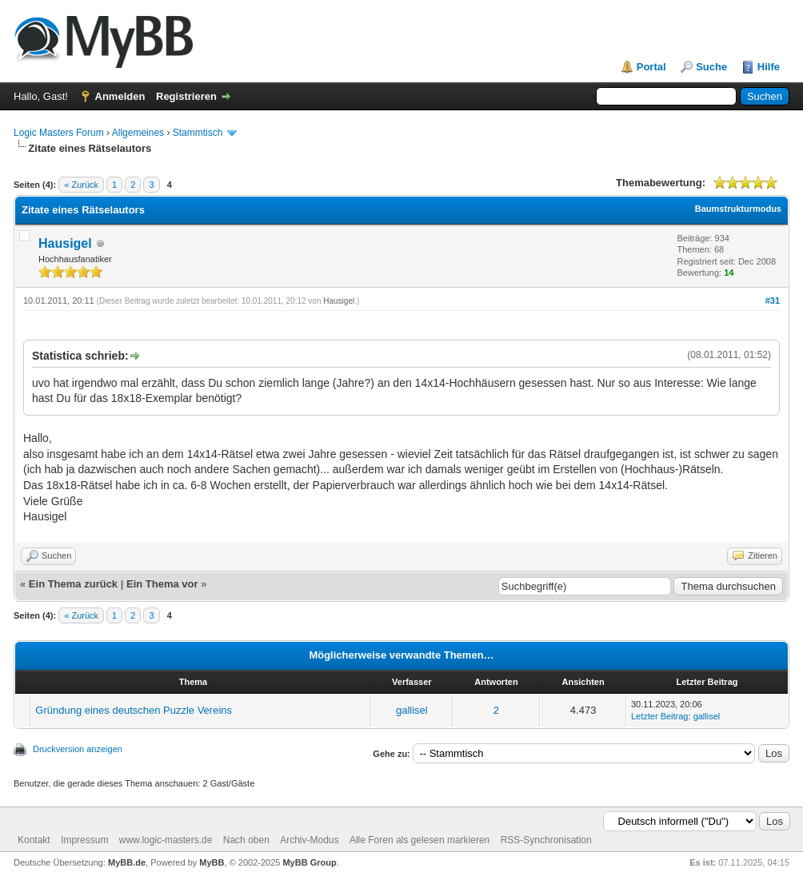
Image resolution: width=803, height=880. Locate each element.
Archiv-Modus (309, 840)
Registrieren (186, 96)
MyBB (211, 862)
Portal (651, 67)
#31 (772, 300)
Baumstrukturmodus (738, 208)
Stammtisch (198, 132)
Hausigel (65, 243)
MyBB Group (309, 862)
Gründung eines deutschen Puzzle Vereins (133, 710)
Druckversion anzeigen (77, 749)
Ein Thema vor (162, 584)
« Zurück (81, 184)
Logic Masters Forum (59, 132)
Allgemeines (138, 132)
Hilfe (768, 67)
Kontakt (34, 840)
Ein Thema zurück (73, 584)
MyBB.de (127, 862)
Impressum (84, 840)
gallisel (412, 710)
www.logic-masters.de (166, 840)
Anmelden (120, 96)
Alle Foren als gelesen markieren (419, 840)
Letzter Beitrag (660, 716)
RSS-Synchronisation (546, 840)
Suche (711, 67)
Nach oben (246, 840)
